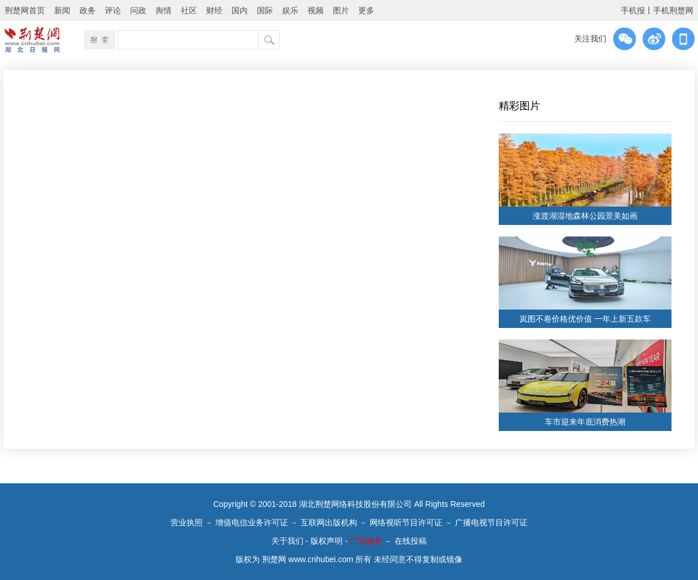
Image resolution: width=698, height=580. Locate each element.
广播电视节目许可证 (491, 522)
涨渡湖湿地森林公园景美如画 (585, 215)
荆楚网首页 (25, 10)
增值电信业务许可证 (251, 522)
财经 (214, 10)
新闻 (62, 10)
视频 (316, 10)
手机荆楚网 (673, 10)
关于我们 (287, 540)
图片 (341, 10)
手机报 (633, 10)
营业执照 (186, 522)
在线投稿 (410, 540)
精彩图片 (519, 106)
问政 (138, 10)
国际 (265, 10)
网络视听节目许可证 (406, 522)
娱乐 (290, 10)
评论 (113, 10)
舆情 (163, 10)
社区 (189, 10)
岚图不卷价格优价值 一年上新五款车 (585, 318)
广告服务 (366, 540)
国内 (240, 10)
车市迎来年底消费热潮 (585, 421)
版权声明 (326, 540)
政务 (87, 10)
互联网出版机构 (329, 522)
